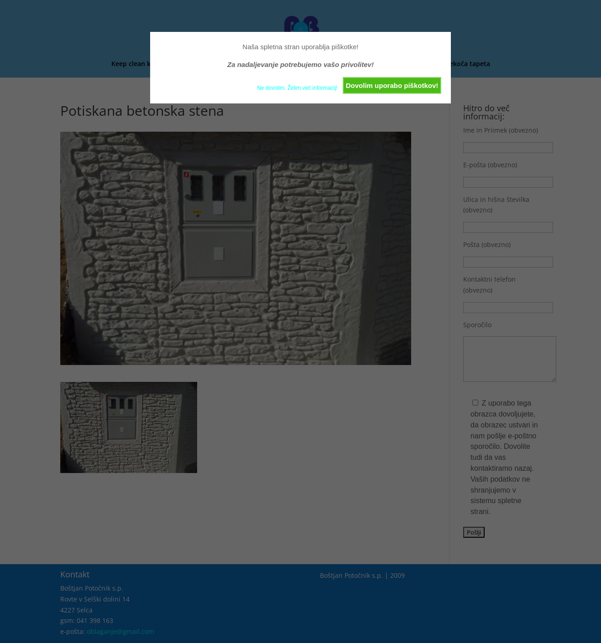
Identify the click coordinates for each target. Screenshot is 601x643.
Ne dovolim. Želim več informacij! (297, 88)
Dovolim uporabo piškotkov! (392, 85)
